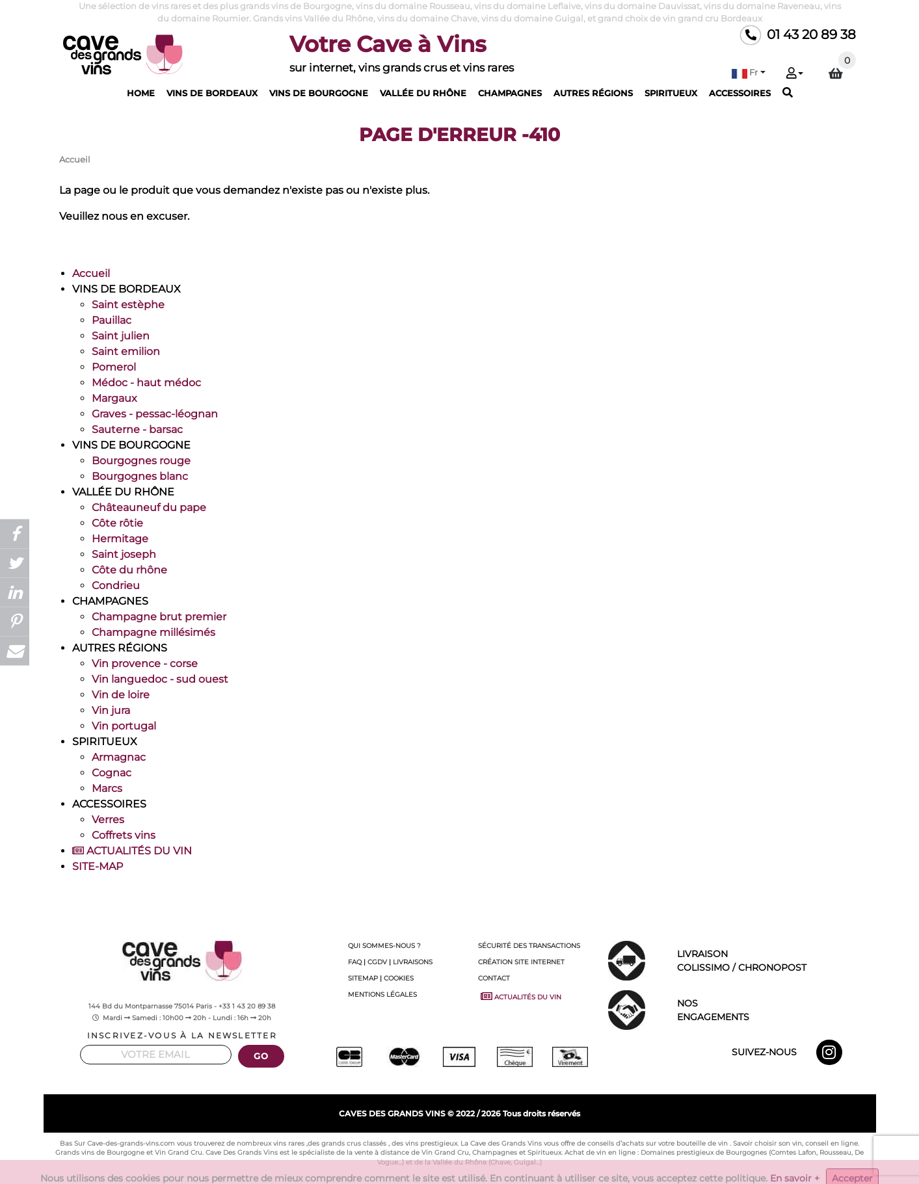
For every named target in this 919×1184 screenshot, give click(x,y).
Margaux (114, 398)
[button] (748, 72)
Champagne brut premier (159, 617)
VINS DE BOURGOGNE (318, 93)
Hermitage (120, 539)
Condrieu (116, 585)
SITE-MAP (97, 866)
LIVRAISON (771, 961)
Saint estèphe (128, 304)
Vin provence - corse (145, 663)
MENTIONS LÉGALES (382, 994)
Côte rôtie (117, 523)
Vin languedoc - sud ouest (160, 679)
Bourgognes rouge (141, 460)
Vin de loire (121, 695)
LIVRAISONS (413, 962)
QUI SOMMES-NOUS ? (384, 945)
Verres (108, 819)
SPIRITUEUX (671, 93)
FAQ (355, 962)
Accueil (91, 273)
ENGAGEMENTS (771, 1009)
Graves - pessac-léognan (155, 414)
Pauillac (111, 320)
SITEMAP (363, 978)
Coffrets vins (123, 835)
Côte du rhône (129, 570)
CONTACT (494, 978)
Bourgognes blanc (140, 476)
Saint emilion (126, 351)
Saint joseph (124, 554)
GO (261, 1056)
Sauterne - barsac (137, 429)
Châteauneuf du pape (149, 507)
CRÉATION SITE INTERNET (521, 962)
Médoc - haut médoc (146, 382)
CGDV (377, 962)
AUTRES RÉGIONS (593, 93)
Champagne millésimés (153, 632)
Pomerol (114, 367)
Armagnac (119, 757)
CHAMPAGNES (510, 93)
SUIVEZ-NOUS (764, 1052)
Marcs (107, 788)
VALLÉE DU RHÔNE (423, 93)
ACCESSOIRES (740, 93)
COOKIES (399, 978)
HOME (141, 93)
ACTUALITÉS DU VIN (132, 851)
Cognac (111, 773)
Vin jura (111, 710)
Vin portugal (124, 726)
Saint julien (121, 336)
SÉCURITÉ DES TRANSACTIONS (529, 945)
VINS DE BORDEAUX (212, 93)
